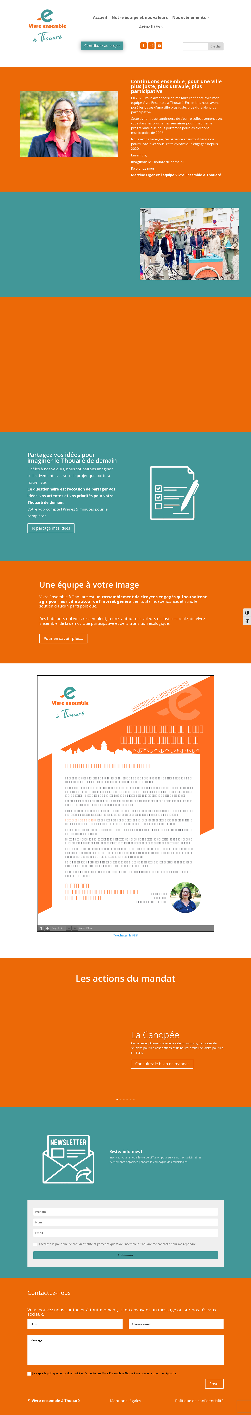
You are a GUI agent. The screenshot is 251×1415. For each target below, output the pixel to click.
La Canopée (155, 1035)
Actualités (149, 26)
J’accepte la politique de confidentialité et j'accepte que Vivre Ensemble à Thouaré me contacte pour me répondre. (114, 1244)
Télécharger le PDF (125, 935)
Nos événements (189, 17)
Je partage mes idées (51, 528)
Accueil (100, 17)
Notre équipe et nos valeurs (140, 17)
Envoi (214, 1383)
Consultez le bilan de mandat (162, 1063)
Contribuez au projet (102, 45)
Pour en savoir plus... (63, 638)
